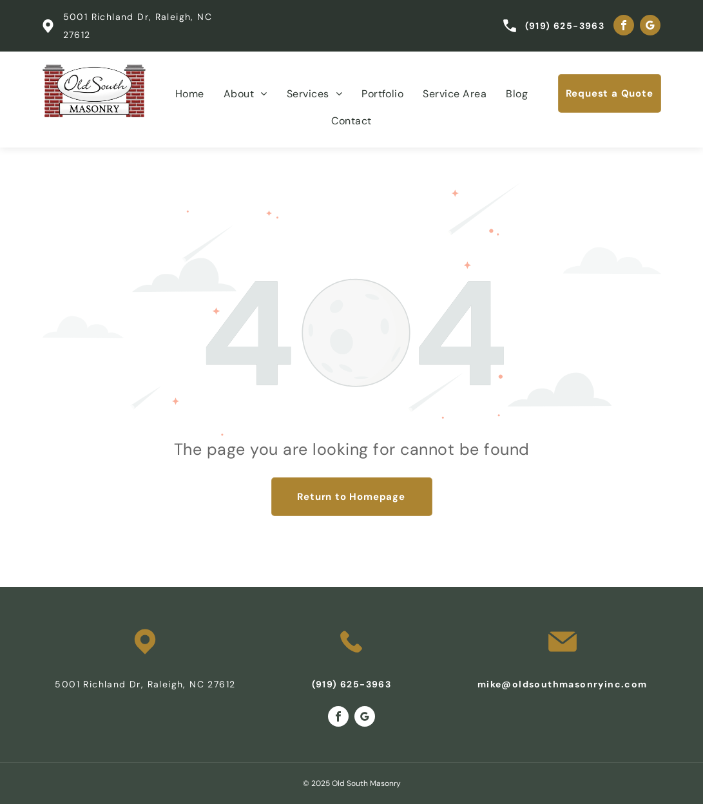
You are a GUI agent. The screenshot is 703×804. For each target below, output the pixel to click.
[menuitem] (190, 94)
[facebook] (623, 27)
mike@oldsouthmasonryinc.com (562, 684)
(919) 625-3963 (565, 26)
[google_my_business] (650, 27)
